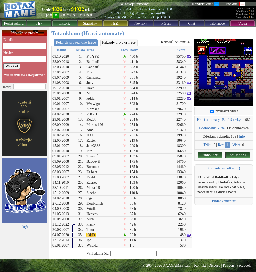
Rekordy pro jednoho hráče (76, 42)
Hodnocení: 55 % (212, 128)
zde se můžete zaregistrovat (24, 75)
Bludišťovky (231, 120)
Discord (214, 266)
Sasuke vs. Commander (150, 9)
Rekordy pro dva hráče (119, 42)
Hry (39, 23)
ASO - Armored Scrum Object (141, 17)
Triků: (208, 145)
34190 (167, 17)
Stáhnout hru (209, 155)
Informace (217, 23)
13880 (171, 9)
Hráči (115, 23)
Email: (8, 40)
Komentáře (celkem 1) (223, 168)
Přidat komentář (224, 201)
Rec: (221, 145)
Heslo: (8, 53)
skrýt (24, 227)
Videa (242, 23)
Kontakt (200, 266)
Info (242, 136)
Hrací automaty (208, 120)
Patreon (228, 266)
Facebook (244, 266)
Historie (64, 23)
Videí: (236, 145)
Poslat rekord (13, 23)
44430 (160, 13)
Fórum (166, 23)
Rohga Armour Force (140, 13)
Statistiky (90, 23)
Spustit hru (238, 155)
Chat (191, 23)
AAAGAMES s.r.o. (177, 266)
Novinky (140, 23)
